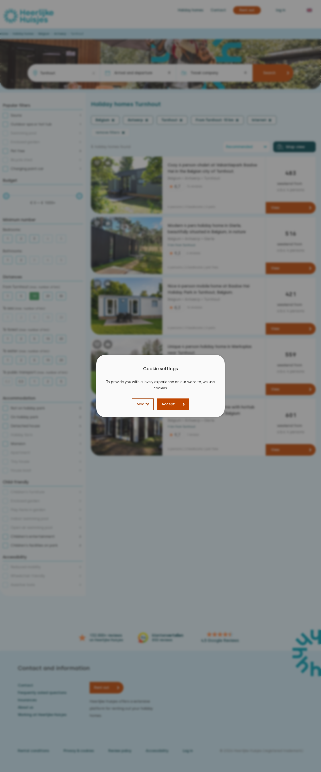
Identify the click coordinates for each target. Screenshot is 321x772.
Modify (143, 404)
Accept (168, 404)
